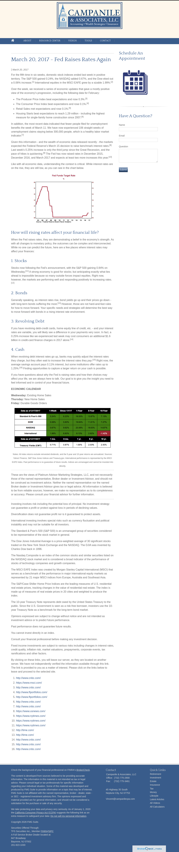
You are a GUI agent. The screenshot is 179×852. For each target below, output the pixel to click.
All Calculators (157, 806)
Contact (105, 40)
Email (122, 135)
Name (122, 125)
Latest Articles (157, 799)
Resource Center (49, 40)
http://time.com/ (25, 730)
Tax (152, 788)
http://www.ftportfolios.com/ (31, 692)
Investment (155, 777)
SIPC (51, 831)
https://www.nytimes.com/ (31, 716)
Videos (72, 40)
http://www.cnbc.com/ (28, 678)
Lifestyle (154, 795)
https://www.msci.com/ (29, 682)
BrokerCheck (83, 770)
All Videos (155, 803)
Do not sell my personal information (68, 816)
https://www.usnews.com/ (30, 711)
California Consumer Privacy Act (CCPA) (35, 812)
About (27, 40)
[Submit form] (123, 169)
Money (153, 792)
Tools (88, 40)
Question (123, 146)
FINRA (44, 831)
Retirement (155, 774)
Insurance (155, 785)
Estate (153, 781)
